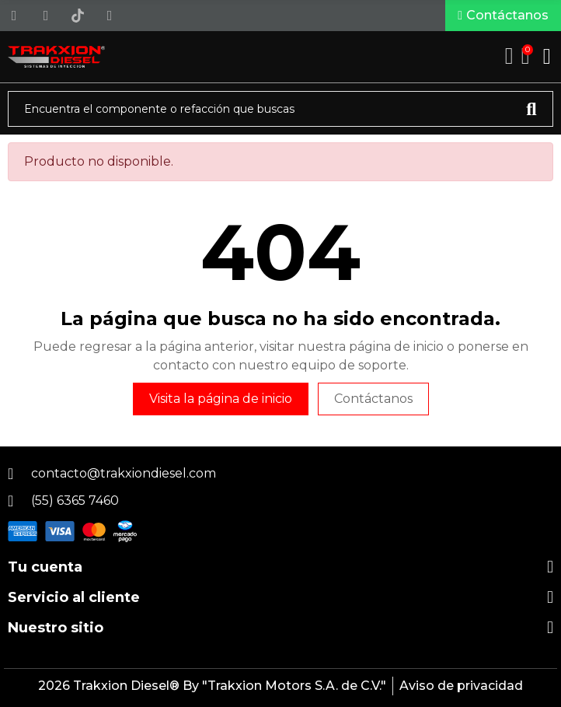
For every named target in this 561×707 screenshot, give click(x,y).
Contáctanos (373, 398)
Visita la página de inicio (220, 398)
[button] (503, 15)
